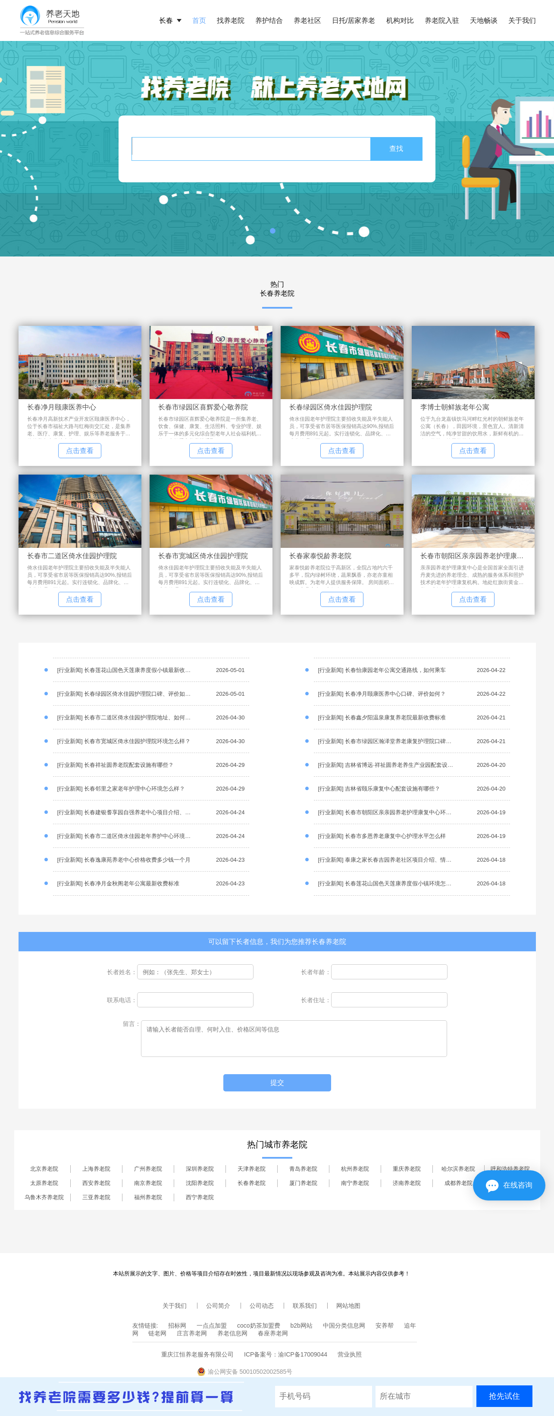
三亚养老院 (96, 1197)
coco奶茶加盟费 (258, 1325)
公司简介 (218, 1306)
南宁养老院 (355, 1183)
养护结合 (269, 20)
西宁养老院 (200, 1197)
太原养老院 (44, 1183)
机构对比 (400, 20)
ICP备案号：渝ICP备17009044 (285, 1354)
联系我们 (305, 1306)
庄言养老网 (192, 1333)
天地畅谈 (484, 20)
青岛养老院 (303, 1169)
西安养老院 (96, 1183)
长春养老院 (252, 1183)
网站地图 (348, 1306)
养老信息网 (232, 1333)
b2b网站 (302, 1325)
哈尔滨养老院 (458, 1169)
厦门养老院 (303, 1183)
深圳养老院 (200, 1169)
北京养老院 (44, 1169)
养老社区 (307, 20)
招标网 (177, 1325)
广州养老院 (148, 1169)
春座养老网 (273, 1333)
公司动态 (262, 1306)
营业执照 (350, 1354)
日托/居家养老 (353, 20)
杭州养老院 (355, 1169)
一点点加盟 (212, 1325)
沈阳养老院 (200, 1183)
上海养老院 (96, 1169)
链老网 (157, 1333)
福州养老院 (148, 1197)
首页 (199, 20)
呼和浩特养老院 (510, 1169)
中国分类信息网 (344, 1325)
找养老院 (230, 20)
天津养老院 (252, 1169)
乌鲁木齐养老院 (44, 1197)
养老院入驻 (442, 20)
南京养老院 (148, 1183)
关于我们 (522, 20)
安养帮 (385, 1325)
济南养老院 (407, 1183)
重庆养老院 (407, 1169)
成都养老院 (458, 1183)
